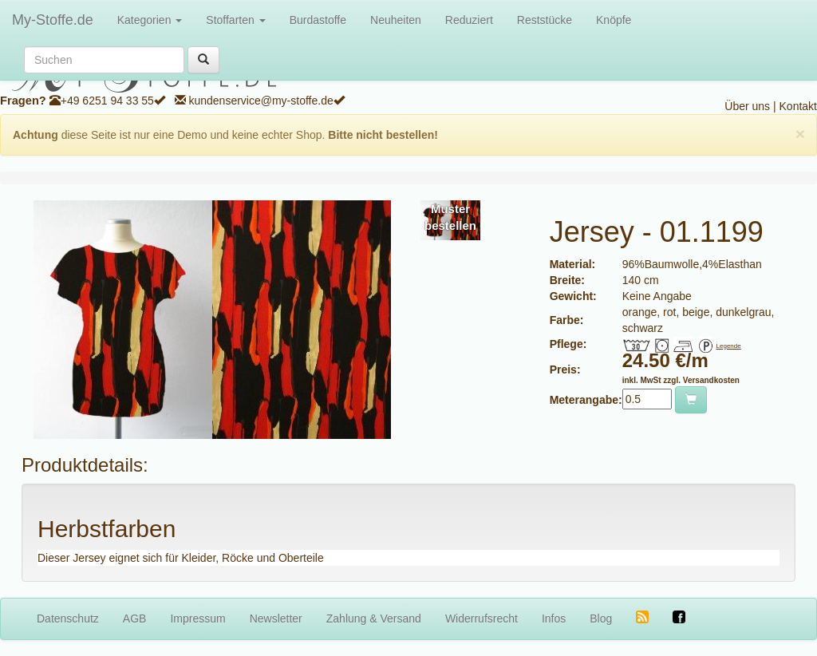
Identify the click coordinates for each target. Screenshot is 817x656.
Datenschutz (68, 618)
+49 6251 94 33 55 (107, 100)
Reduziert (469, 20)
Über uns (747, 106)
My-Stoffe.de (52, 20)
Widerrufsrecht (481, 618)
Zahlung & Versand (373, 618)
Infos (554, 618)
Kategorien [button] (150, 20)
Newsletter (276, 618)
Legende (728, 346)
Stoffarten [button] (235, 20)
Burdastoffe (318, 20)
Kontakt (798, 106)
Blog (601, 618)
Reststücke (544, 20)
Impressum (197, 618)
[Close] (800, 133)
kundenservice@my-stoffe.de (260, 100)
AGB (135, 618)
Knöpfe (613, 20)
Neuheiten (395, 20)
